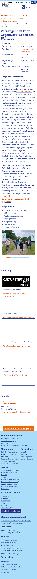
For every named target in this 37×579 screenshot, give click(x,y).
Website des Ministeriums (15, 375)
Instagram (6, 501)
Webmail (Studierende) (10, 479)
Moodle (5, 477)
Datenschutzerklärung (9, 564)
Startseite (4, 15)
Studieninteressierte (11, 435)
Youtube (5, 498)
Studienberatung (7, 443)
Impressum (5, 561)
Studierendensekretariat (9, 459)
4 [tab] (20, 257)
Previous (4, 237)
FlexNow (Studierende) (10, 470)
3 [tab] (17, 257)
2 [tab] (13, 257)
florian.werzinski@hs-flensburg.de (15, 412)
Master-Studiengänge (8, 441)
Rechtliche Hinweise (8, 570)
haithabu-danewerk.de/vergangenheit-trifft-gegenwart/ (16, 199)
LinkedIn (5, 505)
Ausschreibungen (27, 459)
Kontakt (21, 2)
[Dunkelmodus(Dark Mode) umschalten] (34, 2)
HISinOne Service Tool (10, 464)
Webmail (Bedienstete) (10, 482)
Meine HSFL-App (7, 508)
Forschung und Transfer (19, 15)
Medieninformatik (24, 91)
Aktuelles (24, 452)
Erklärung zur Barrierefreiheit (11, 567)
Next (33, 237)
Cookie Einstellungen (11, 511)
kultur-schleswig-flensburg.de (17, 346)
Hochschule (27, 449)
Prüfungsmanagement (9, 461)
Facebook (5, 496)
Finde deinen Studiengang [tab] (19, 428)
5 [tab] (24, 257)
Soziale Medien (6, 573)
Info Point (4, 457)
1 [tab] (9, 257)
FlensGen (5, 489)
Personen (24, 454)
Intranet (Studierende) (9, 484)
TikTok (4, 503)
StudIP (4, 475)
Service (4, 467)
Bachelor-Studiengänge (9, 438)
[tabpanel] (18, 242)
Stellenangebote (26, 457)
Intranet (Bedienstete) (10, 486)
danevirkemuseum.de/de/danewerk (19, 318)
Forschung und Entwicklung (13, 18)
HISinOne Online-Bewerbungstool (14, 445)
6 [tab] (28, 257)
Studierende (7, 449)
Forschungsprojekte (10, 21)
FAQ (15, 2)
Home (10, 2)
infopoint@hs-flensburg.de (10, 531)
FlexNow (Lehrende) (9, 472)
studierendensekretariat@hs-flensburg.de (16, 521)
